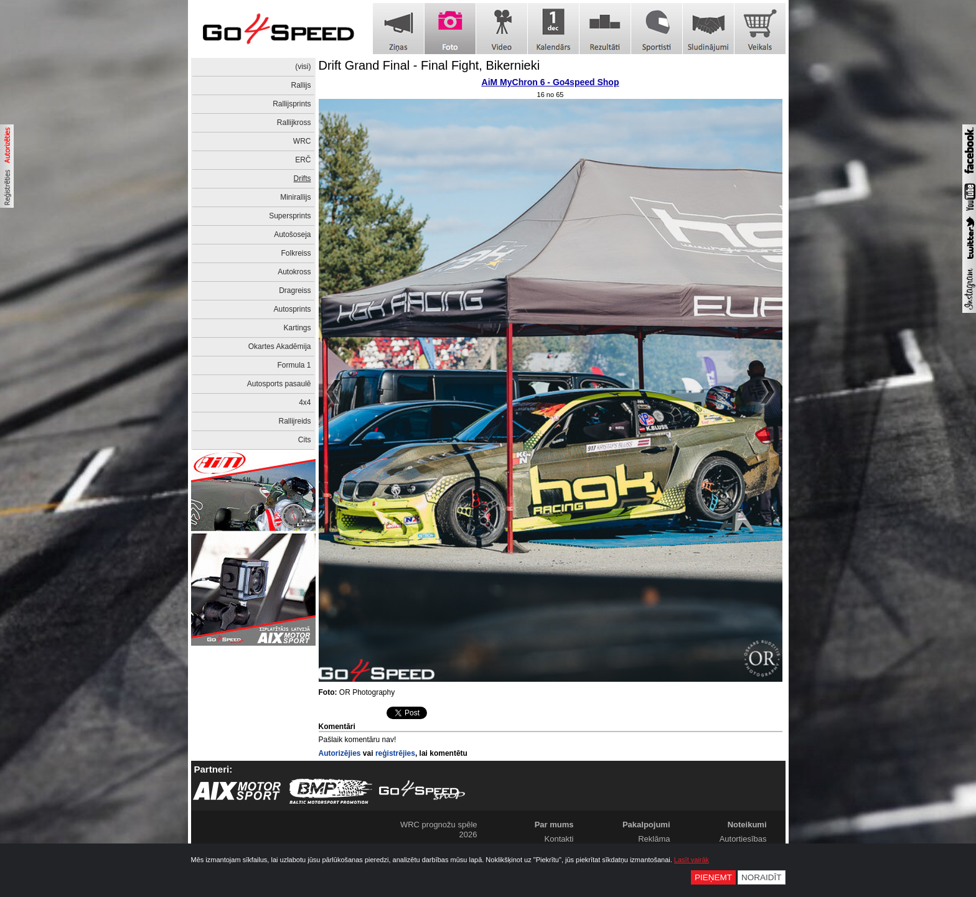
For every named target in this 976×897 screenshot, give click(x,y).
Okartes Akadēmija (279, 346)
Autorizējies (340, 753)
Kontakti (559, 839)
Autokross (294, 271)
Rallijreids (294, 421)
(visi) (303, 66)
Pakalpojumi (646, 824)
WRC (302, 141)
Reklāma (654, 839)
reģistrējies (395, 753)
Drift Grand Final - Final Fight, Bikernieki (429, 65)
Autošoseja (292, 234)
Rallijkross (294, 122)
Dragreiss (295, 290)
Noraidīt (761, 877)
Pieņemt (713, 877)
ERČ (303, 160)
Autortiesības (743, 839)
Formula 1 (294, 365)
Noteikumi (747, 824)
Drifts (302, 178)
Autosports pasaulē (279, 383)
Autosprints (292, 309)
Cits (304, 439)
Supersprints (290, 215)
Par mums (554, 824)
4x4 (305, 402)
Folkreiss (296, 253)
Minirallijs (295, 197)
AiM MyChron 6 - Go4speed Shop (550, 82)
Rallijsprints (292, 104)
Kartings (297, 327)
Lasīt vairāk (691, 859)
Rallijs (301, 85)
